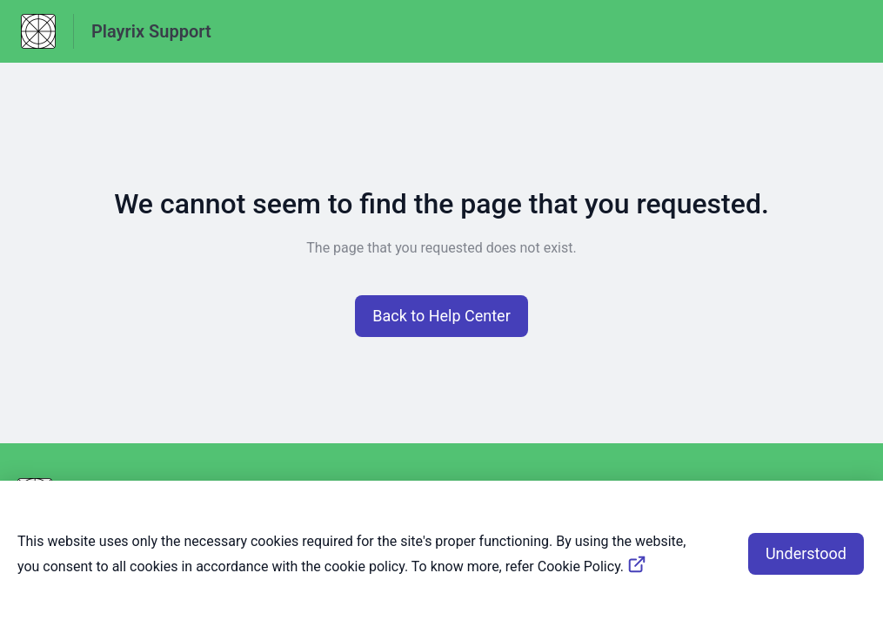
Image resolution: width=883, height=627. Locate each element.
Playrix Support (151, 31)
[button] (441, 316)
